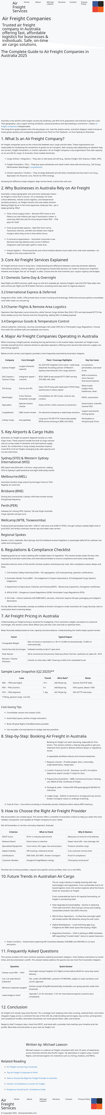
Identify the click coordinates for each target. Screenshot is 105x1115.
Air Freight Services (20, 6)
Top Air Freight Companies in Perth (22, 1072)
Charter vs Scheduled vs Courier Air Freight (26, 1084)
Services (61, 2)
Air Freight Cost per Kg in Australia (22, 1067)
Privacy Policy (84, 3)
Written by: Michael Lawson (46, 1044)
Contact (73, 2)
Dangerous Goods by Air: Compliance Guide (26, 1089)
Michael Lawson (50, 3)
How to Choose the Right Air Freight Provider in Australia (32, 1078)
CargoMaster (36, 167)
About (38, 2)
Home (26, 2)
